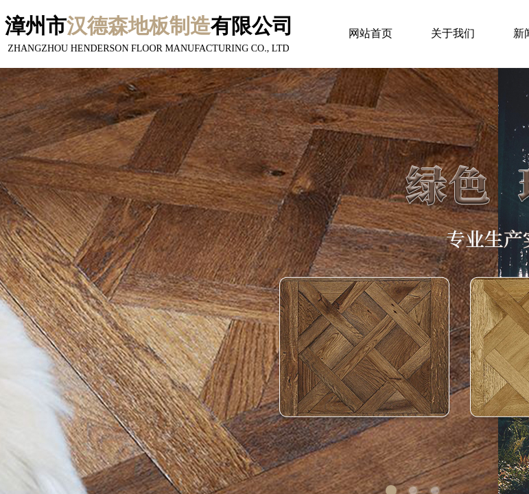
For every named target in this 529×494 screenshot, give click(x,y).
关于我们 (453, 33)
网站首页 (370, 33)
